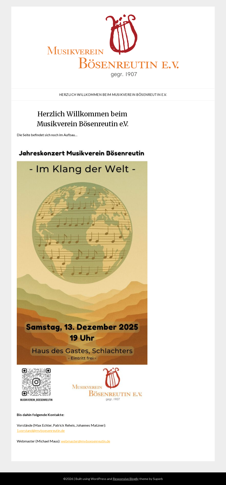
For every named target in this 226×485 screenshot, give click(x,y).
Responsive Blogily (126, 479)
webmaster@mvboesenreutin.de (85, 441)
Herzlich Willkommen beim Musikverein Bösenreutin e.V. (113, 95)
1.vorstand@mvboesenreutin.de (41, 430)
